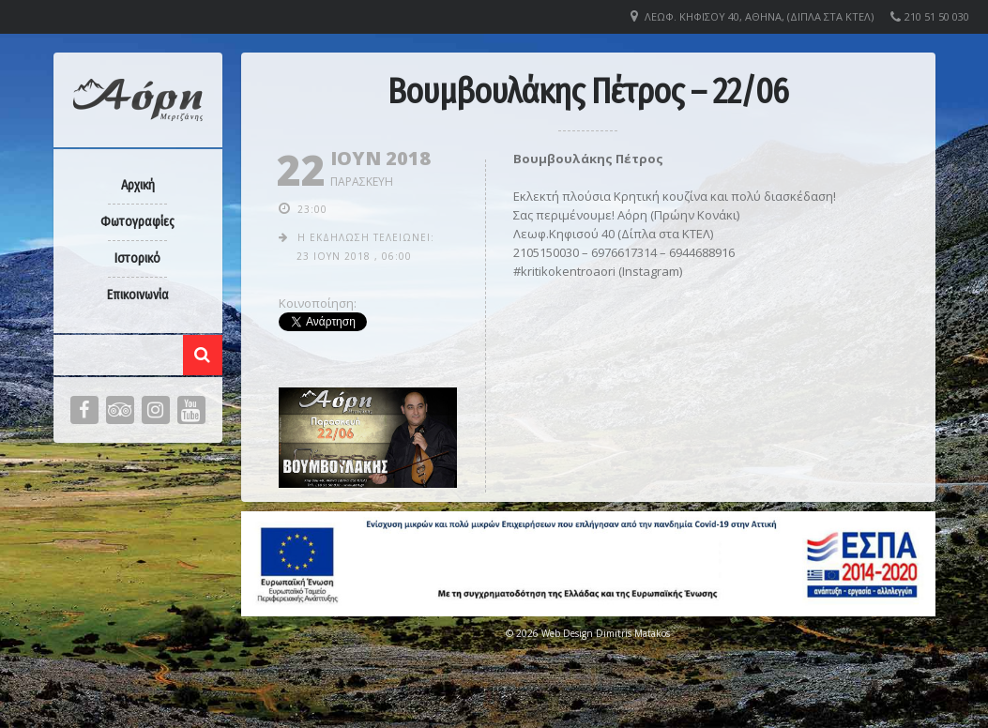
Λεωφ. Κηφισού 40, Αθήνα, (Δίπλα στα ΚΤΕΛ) (759, 16)
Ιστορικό (137, 258)
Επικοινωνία (138, 295)
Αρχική (138, 185)
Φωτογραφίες (137, 222)
